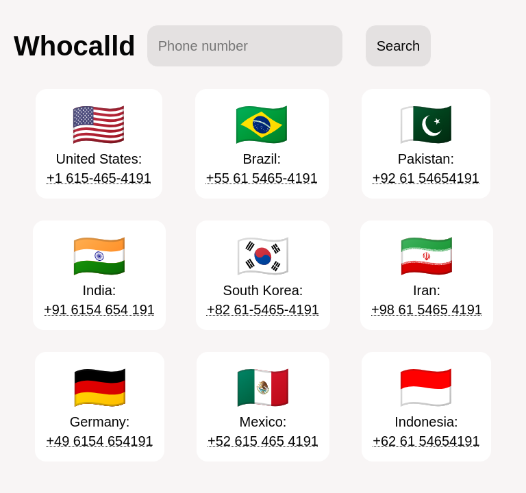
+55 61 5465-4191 (262, 178)
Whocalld (75, 46)
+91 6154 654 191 (99, 309)
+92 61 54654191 (426, 178)
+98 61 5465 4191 (426, 309)
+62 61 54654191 (426, 440)
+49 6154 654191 (99, 440)
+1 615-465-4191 (99, 178)
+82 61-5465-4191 (263, 309)
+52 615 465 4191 (263, 440)
